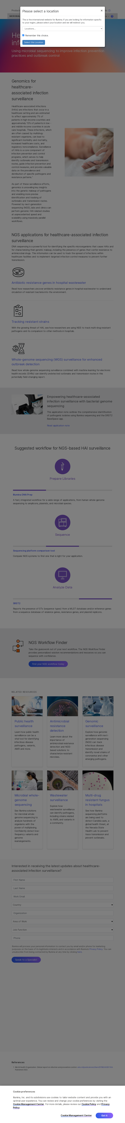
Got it (104, 1115)
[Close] (102, 12)
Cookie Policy (89, 1104)
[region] (62, 1104)
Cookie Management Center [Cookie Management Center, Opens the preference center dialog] (76, 1115)
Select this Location (33, 44)
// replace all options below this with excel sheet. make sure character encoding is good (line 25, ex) (62, 30)
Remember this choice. (35, 37)
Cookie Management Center (28, 1104)
